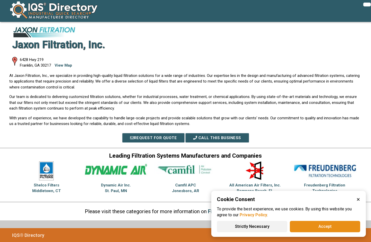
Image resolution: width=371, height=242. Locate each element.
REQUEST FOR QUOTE (153, 138)
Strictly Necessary (252, 226)
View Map (63, 65)
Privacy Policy (253, 214)
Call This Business (217, 138)
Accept (325, 226)
